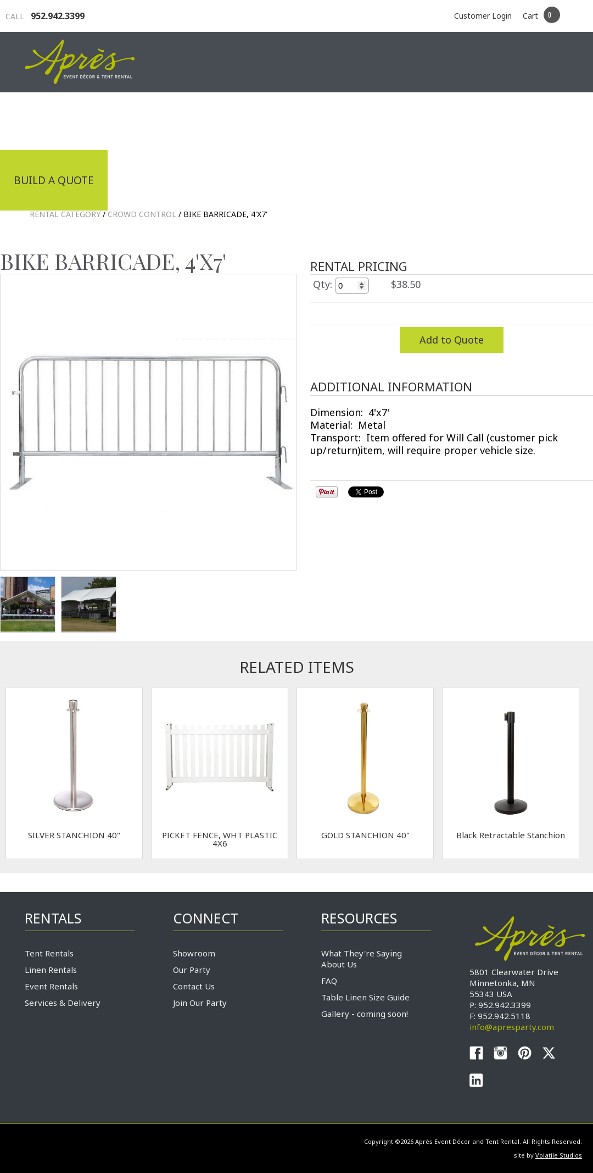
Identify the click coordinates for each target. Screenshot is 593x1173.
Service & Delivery (433, 120)
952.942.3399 (45, 16)
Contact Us (194, 986)
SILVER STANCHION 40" (74, 834)
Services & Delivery (62, 1002)
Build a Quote (54, 180)
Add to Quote (451, 339)
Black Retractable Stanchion (510, 834)
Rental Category (65, 214)
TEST (28, 604)
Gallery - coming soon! (364, 1013)
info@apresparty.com (511, 1026)
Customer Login (483, 15)
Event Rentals (51, 986)
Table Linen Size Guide (365, 997)
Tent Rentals (49, 953)
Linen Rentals (51, 969)
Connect (537, 120)
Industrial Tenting (70, 120)
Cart (530, 15)
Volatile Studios (558, 1155)
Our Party (191, 969)
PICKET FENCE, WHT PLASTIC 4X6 (219, 839)
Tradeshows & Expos (212, 120)
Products (327, 120)
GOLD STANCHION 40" (365, 834)
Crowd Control (142, 214)
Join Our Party (200, 1002)
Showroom (194, 953)
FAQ (329, 980)
